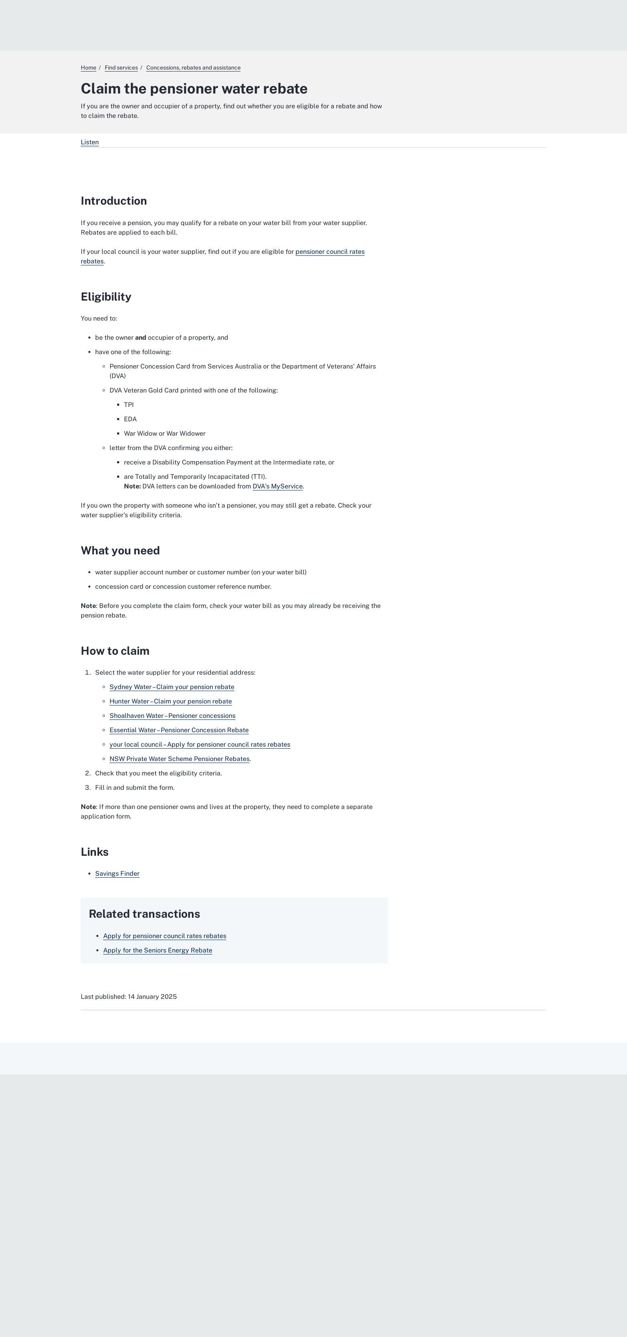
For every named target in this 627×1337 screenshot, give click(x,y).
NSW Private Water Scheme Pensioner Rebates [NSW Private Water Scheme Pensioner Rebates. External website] (180, 759)
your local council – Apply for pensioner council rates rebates (200, 744)
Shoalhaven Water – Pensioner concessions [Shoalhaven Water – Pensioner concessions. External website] (173, 715)
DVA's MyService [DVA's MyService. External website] (278, 486)
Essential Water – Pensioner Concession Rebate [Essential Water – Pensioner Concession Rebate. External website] (179, 730)
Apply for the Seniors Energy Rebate (157, 950)
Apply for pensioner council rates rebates (164, 936)
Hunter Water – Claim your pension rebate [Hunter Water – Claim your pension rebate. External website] (171, 701)
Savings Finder (117, 873)
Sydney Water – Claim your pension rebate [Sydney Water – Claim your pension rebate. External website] (172, 687)
